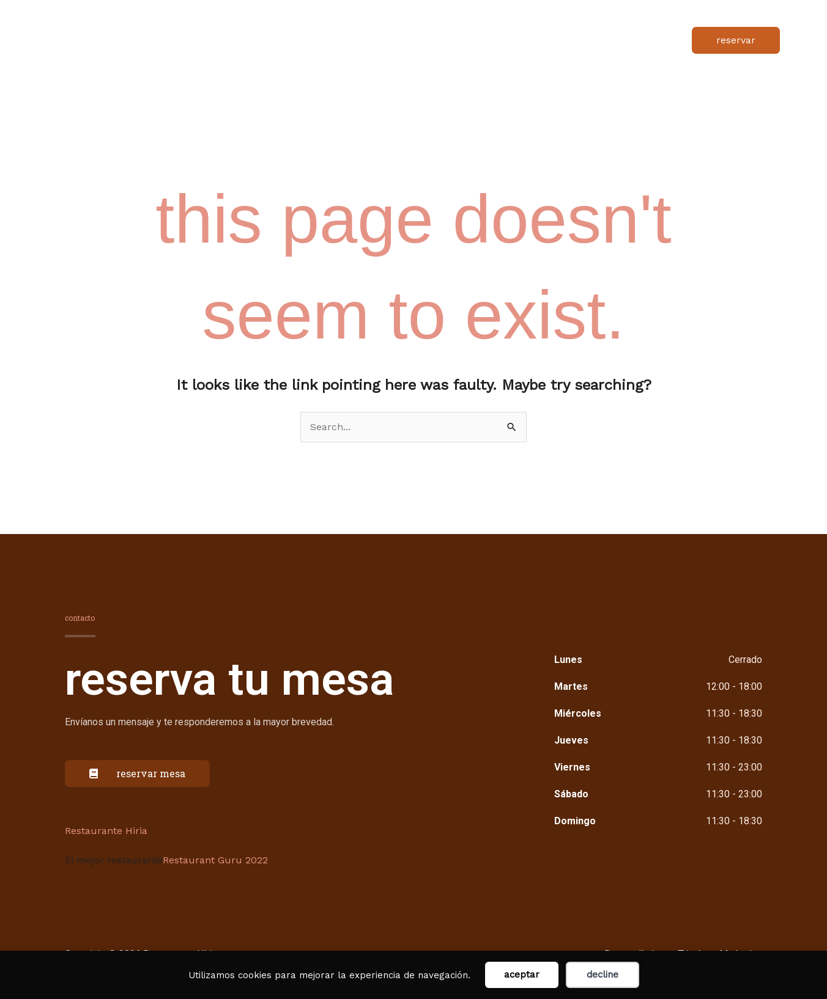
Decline (602, 974)
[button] (736, 43)
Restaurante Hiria (106, 837)
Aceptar (522, 974)
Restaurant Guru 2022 (215, 867)
